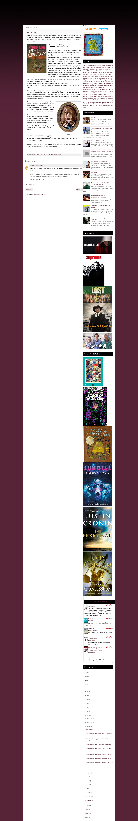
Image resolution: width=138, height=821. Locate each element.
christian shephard (108, 85)
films (99, 89)
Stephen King (54, 154)
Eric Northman (91, 69)
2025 (86, 672)
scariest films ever (94, 98)
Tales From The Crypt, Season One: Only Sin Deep (99, 754)
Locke (106, 74)
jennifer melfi (106, 91)
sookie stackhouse (96, 100)
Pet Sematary (32, 32)
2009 (86, 809)
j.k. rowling (91, 91)
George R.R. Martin (87, 70)
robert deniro (101, 96)
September (89, 769)
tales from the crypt (95, 102)
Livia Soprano (100, 74)
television (104, 102)
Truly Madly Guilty (92, 605)
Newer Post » (28, 189)
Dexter (85, 69)
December (89, 718)
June (88, 781)
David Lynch (110, 67)
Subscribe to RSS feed (90, 29)
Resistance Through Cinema (106, 76)
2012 (86, 711)
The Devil (96, 80)
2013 (86, 707)
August (88, 773)
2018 (86, 700)
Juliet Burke (110, 72)
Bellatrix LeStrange (101, 67)
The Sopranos (105, 80)
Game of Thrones (99, 69)
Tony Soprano (105, 81)
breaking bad (100, 85)
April (88, 788)
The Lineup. (94, 172)
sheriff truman (87, 100)
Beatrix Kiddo (94, 67)
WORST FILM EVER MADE (94, 83)
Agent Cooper (101, 65)
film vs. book (92, 89)
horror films (107, 89)
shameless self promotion (106, 98)
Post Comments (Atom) (40, 194)
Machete (111, 74)
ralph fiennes (110, 94)
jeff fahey (100, 91)
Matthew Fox (86, 76)
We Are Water (91, 618)
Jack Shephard (92, 72)
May (88, 784)
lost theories (95, 93)
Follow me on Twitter (102, 29)
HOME (85, 25)
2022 (86, 684)
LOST (85, 75)
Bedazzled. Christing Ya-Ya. (98, 195)
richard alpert (93, 96)
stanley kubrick (104, 100)
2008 (86, 813)
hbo (103, 89)
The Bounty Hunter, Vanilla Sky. (99, 161)
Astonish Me (91, 628)
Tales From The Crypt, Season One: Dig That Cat (98, 758)
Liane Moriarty (92, 606)
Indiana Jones (102, 70)
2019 (86, 696)
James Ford (102, 72)
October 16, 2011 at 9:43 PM (37, 179)
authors (33, 154)
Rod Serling (95, 78)
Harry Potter (96, 71)
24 (84, 65)
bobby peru (89, 85)
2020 (86, 692)
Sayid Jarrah (102, 78)
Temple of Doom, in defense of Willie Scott (102, 151)
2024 (86, 676)
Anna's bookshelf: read (99, 602)
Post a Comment (29, 184)
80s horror (95, 65)
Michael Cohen (92, 652)
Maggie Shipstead (93, 630)
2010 (86, 805)
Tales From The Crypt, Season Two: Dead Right (98, 744)
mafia (100, 93)
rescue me (86, 96)
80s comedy (88, 65)
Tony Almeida (96, 81)
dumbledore (86, 89)
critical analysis (95, 87)
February (89, 796)
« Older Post (79, 189)
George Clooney (108, 69)
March (88, 792)
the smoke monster (98, 104)
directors (109, 87)
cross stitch (102, 87)
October (89, 726)
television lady (88, 103)
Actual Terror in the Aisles (97, 140)
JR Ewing (108, 70)
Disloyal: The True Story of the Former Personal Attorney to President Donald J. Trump (96, 648)
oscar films (94, 94)
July (88, 777)
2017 (86, 703)
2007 (86, 817)
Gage (40, 154)
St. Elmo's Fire (109, 78)
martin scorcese (106, 93)
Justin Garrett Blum (35, 165)
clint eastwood (86, 87)
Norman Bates (94, 76)
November (89, 722)
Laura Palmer (92, 74)
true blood (92, 105)
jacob (96, 91)
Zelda (59, 154)
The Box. (93, 117)
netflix (111, 93)
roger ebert (86, 98)
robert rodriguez (109, 96)
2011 (86, 715)
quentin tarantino (102, 94)
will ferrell (107, 105)
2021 (86, 688)
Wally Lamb (91, 620)
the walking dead (108, 103)
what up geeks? (100, 105)
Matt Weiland (92, 640)
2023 (86, 680)
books (37, 154)
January (89, 800)
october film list (87, 94)
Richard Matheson (87, 78)
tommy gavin (86, 105)
